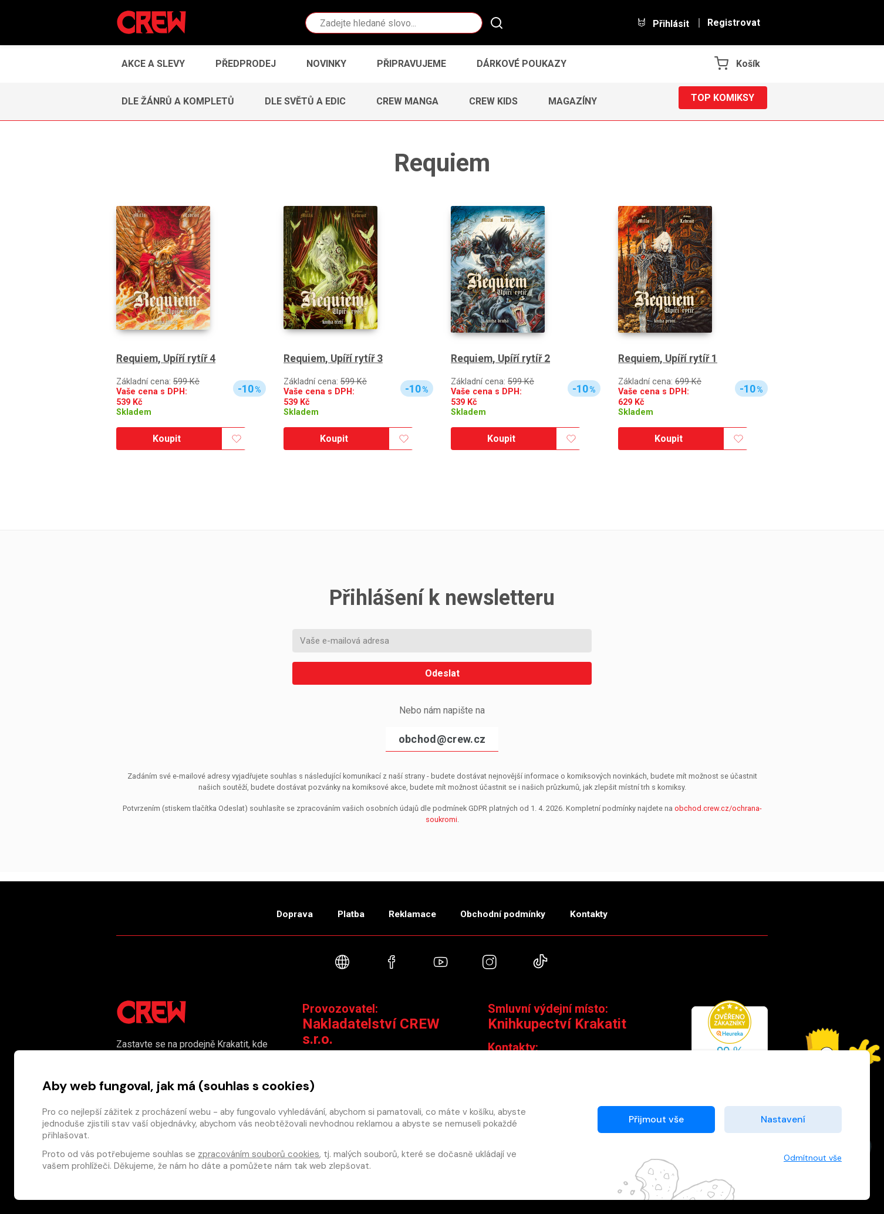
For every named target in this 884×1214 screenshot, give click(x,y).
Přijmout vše (656, 1119)
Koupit (167, 438)
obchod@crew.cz (442, 739)
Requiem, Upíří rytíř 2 (502, 359)
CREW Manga (407, 101)
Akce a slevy (153, 63)
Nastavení (783, 1119)
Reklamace (412, 908)
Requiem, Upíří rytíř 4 (167, 359)
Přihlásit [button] (663, 23)
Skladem (133, 412)
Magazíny (572, 101)
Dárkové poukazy (521, 63)
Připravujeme (411, 63)
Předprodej (245, 63)
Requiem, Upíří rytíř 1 (669, 359)
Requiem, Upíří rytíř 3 (335, 359)
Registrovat (733, 23)
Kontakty (607, 908)
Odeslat (442, 673)
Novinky (326, 63)
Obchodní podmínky (512, 908)
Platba (341, 908)
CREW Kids (493, 101)
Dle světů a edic (305, 101)
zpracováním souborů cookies (258, 1154)
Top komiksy (722, 101)
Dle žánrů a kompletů (178, 101)
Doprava (276, 908)
